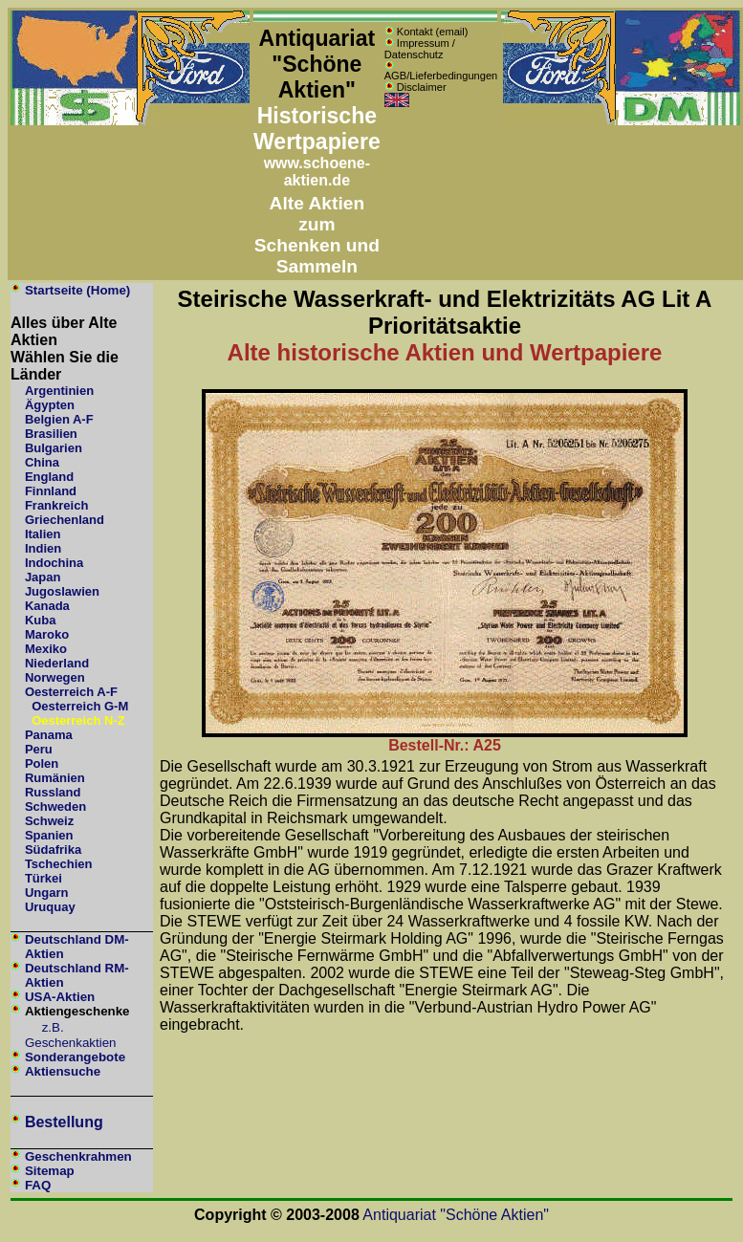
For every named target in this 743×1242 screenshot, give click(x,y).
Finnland (50, 491)
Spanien (49, 835)
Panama (49, 735)
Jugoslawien (62, 591)
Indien (43, 548)
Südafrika (53, 849)
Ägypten (50, 405)
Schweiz (49, 821)
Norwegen (55, 677)
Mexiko (46, 649)
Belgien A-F (59, 419)
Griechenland (64, 519)
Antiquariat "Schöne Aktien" (455, 1215)
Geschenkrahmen (78, 1156)
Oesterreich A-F (71, 692)
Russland (53, 792)
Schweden (55, 806)
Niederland (57, 663)
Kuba (40, 620)
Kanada (47, 606)
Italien (43, 534)
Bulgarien (53, 448)
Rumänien (55, 778)
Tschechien (59, 864)
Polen (41, 763)
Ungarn (47, 892)
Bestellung (64, 1122)
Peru (39, 749)
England (49, 476)
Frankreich (56, 505)
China (42, 462)
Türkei (43, 878)
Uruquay (50, 907)
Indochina (54, 563)
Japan (43, 577)
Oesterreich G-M (80, 706)
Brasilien (51, 433)
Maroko (47, 634)
